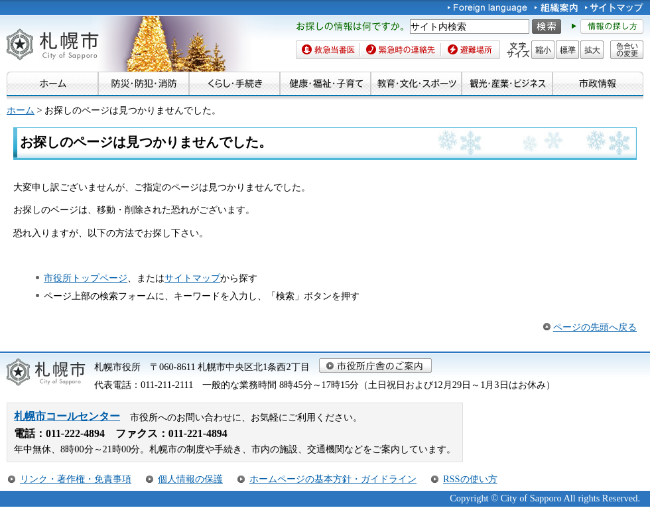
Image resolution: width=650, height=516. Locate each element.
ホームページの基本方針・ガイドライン (333, 479)
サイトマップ (192, 278)
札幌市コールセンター (67, 416)
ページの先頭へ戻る (595, 327)
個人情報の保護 (190, 479)
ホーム (20, 110)
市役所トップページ (85, 278)
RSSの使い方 (470, 479)
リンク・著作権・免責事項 (75, 479)
